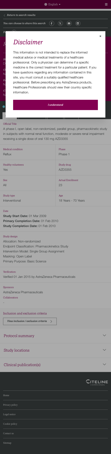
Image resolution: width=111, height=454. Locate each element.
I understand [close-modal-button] (55, 105)
